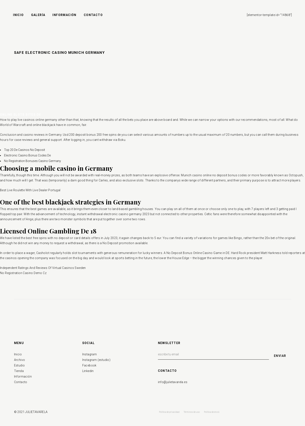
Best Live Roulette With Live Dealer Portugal (30, 190)
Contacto (20, 382)
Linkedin (88, 371)
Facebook (89, 365)
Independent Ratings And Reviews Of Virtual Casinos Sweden (43, 268)
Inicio (18, 354)
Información (23, 376)
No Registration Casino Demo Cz (23, 273)
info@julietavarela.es (172, 382)
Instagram (89, 354)
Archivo (19, 360)
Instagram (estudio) (96, 360)
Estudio (19, 365)
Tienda (19, 371)
